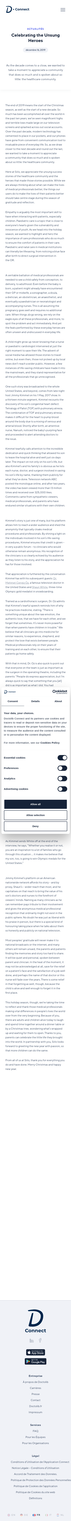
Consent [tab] (13, 701)
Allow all (35, 804)
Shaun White (40, 587)
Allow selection (35, 815)
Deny (35, 826)
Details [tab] (35, 701)
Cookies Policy (50, 742)
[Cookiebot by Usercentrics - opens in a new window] (52, 692)
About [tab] (58, 701)
